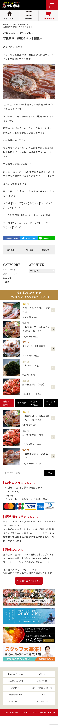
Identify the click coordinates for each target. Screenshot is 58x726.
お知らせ (7, 280)
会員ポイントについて (16, 711)
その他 (6, 284)
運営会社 (42, 680)
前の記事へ (11, 250)
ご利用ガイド (16, 696)
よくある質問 (42, 711)
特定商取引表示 (16, 703)
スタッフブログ (11, 275)
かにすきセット (50, 408)
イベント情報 (10, 271)
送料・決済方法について (42, 696)
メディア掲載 (42, 688)
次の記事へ (46, 250)
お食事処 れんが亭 (15, 688)
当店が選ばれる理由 (15, 680)
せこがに (21, 407)
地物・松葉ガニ (7, 408)
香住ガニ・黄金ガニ (36, 408)
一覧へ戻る (29, 250)
